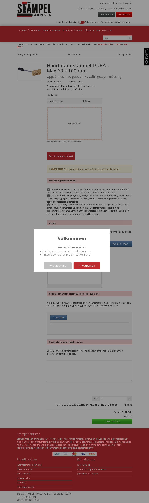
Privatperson (87, 265)
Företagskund (57, 265)
